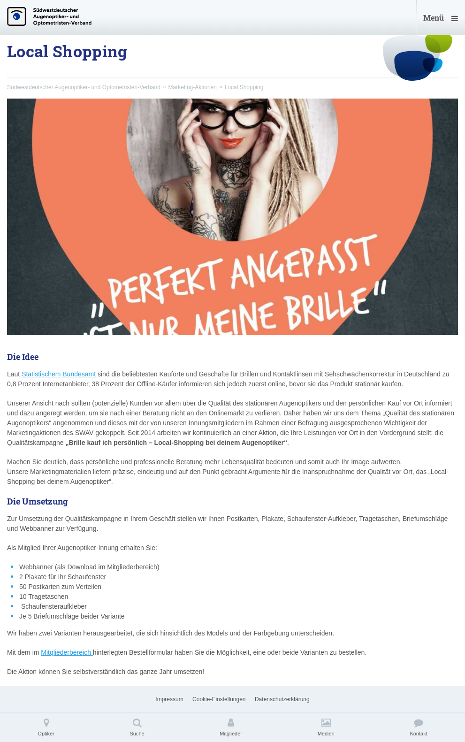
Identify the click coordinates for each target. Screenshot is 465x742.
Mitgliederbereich (67, 652)
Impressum (169, 699)
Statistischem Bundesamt (59, 374)
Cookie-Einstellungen (218, 699)
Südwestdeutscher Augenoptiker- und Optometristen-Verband (83, 87)
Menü (440, 18)
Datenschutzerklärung (282, 699)
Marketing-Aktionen (192, 87)
